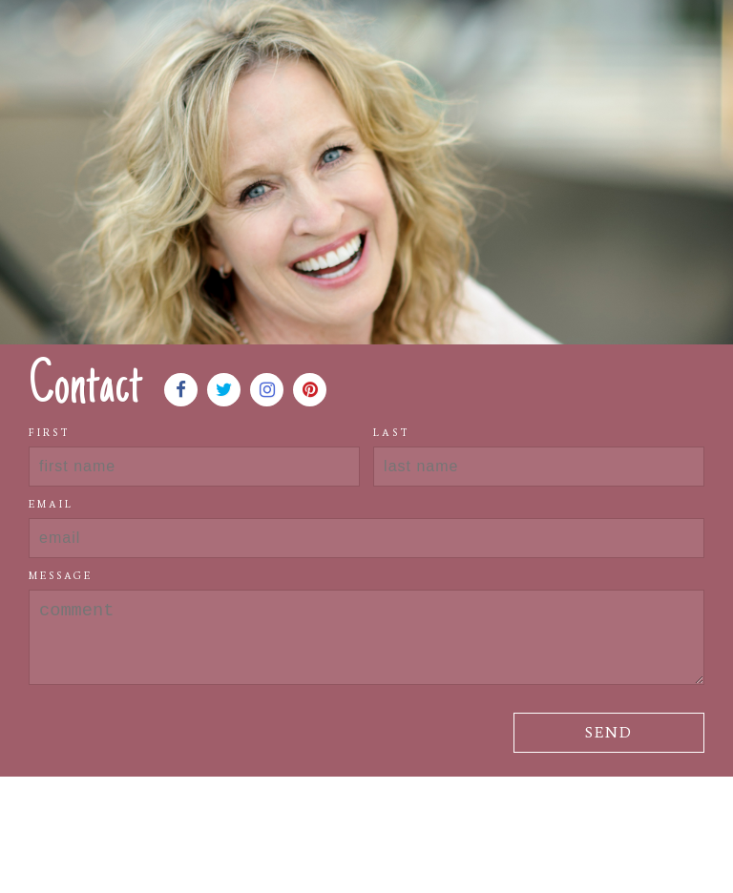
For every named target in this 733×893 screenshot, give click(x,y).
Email (51, 504)
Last (391, 432)
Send (609, 732)
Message (61, 576)
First (50, 432)
